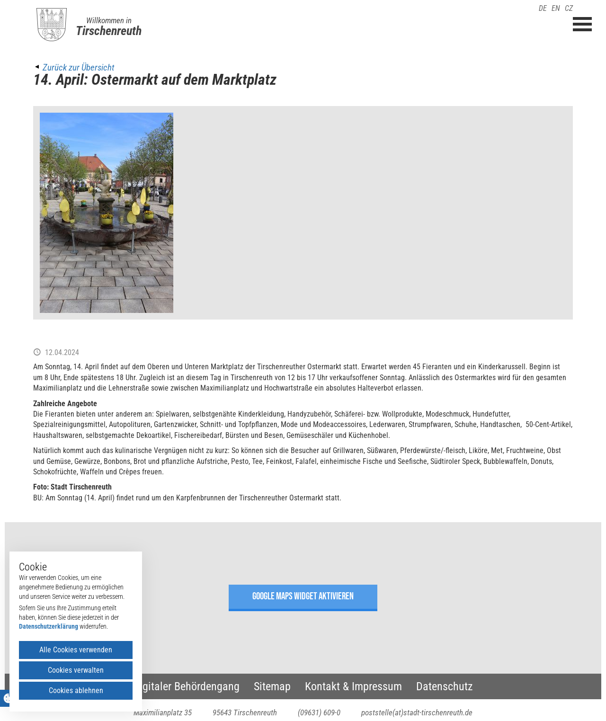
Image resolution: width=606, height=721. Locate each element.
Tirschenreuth (109, 31)
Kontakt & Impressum (353, 686)
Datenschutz (444, 686)
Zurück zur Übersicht (78, 67)
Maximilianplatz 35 (163, 712)
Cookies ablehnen (76, 690)
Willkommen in (109, 20)
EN (556, 8)
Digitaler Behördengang (186, 686)
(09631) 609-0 (319, 712)
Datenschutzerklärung (48, 626)
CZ (569, 8)
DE (543, 8)
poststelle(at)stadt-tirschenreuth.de (416, 712)
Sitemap (272, 686)
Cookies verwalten (76, 670)
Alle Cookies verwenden (75, 649)
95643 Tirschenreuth (245, 712)
